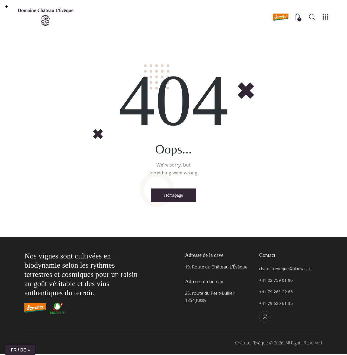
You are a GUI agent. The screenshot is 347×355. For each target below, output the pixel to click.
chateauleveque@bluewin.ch (287, 270)
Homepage (173, 196)
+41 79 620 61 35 (276, 304)
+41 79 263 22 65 (276, 293)
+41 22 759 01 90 (276, 281)
